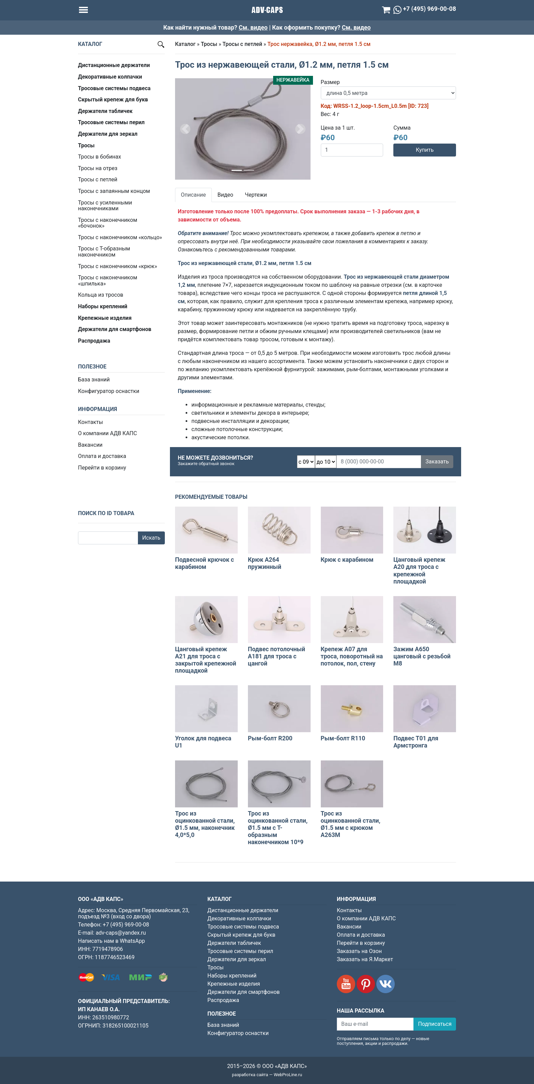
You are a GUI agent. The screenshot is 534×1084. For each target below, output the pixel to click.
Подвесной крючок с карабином (204, 563)
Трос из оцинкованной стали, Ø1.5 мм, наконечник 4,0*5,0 (205, 824)
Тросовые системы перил (240, 951)
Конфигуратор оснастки (108, 391)
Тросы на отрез (97, 168)
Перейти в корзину (102, 467)
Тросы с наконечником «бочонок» (107, 223)
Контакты (90, 422)
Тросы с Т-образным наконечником (104, 251)
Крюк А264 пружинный (264, 563)
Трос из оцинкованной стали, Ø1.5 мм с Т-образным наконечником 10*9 (278, 827)
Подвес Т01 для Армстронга (415, 742)
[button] (185, 129)
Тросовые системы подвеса (243, 926)
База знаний (94, 379)
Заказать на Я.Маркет (365, 959)
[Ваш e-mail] (375, 1024)
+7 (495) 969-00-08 (126, 924)
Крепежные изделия (233, 984)
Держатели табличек (234, 943)
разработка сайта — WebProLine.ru (267, 1074)
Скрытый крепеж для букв (241, 935)
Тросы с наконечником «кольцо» (120, 237)
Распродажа (223, 1000)
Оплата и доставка (102, 456)
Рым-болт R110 (343, 738)
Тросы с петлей (97, 179)
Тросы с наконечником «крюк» (117, 266)
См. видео (253, 27)
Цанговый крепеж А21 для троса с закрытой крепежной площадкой (205, 660)
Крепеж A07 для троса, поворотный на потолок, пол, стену (352, 656)
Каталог (185, 44)
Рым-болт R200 (270, 738)
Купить (425, 150)
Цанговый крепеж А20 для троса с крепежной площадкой (419, 570)
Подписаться (435, 1024)
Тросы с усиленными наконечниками (105, 205)
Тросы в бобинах (99, 156)
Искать (151, 538)
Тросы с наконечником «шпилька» (107, 280)
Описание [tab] (193, 195)
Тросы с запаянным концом (114, 191)
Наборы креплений (231, 975)
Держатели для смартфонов (243, 992)
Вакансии (90, 445)
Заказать (437, 461)
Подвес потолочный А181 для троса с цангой (276, 656)
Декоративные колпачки (239, 918)
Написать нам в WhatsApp (111, 941)
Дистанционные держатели (242, 910)
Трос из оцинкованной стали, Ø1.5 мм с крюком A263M (350, 824)
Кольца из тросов (100, 295)
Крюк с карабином (347, 559)
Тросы (209, 44)
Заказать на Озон (359, 951)
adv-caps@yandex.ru (121, 933)
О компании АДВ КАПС (107, 433)
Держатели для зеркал (236, 959)
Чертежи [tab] (256, 195)
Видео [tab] (225, 195)
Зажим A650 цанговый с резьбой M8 (422, 656)
